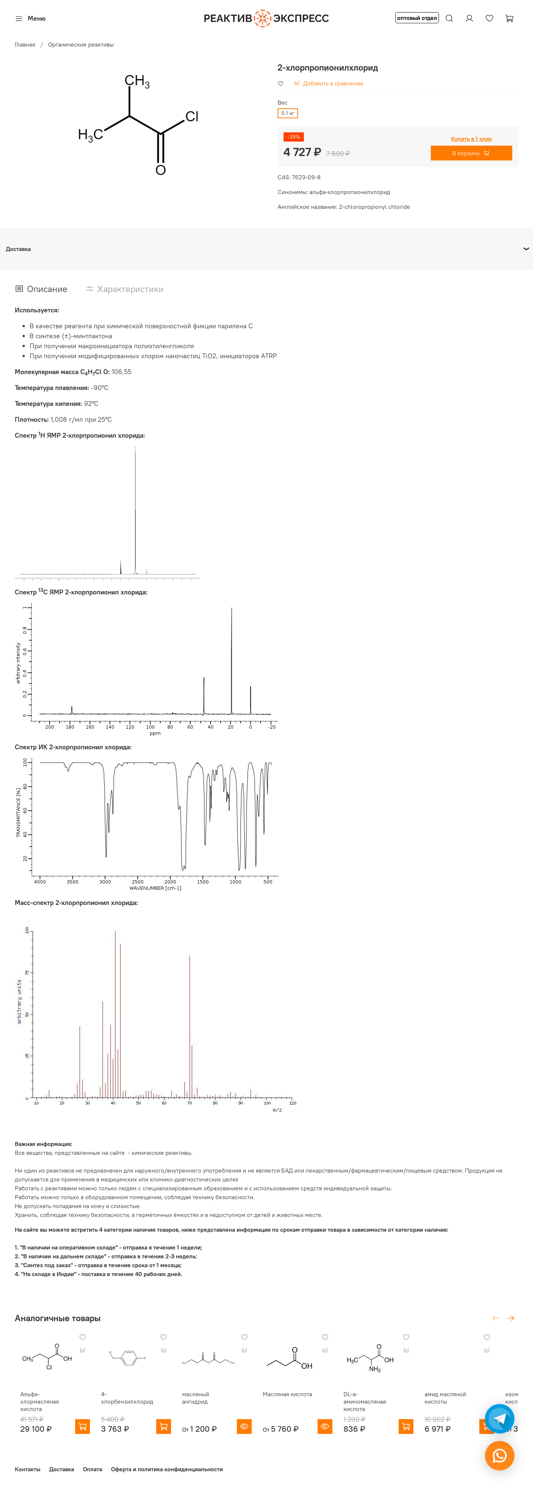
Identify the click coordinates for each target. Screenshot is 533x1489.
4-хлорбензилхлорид (129, 1398)
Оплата (92, 1466)
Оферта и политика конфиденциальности (167, 1466)
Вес (283, 102)
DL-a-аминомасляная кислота (386, 1402)
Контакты (27, 1466)
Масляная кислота (296, 1398)
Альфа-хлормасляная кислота (43, 1402)
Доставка (61, 1466)
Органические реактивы (81, 44)
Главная (25, 44)
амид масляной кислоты (464, 1402)
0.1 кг (287, 113)
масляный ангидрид (213, 1398)
